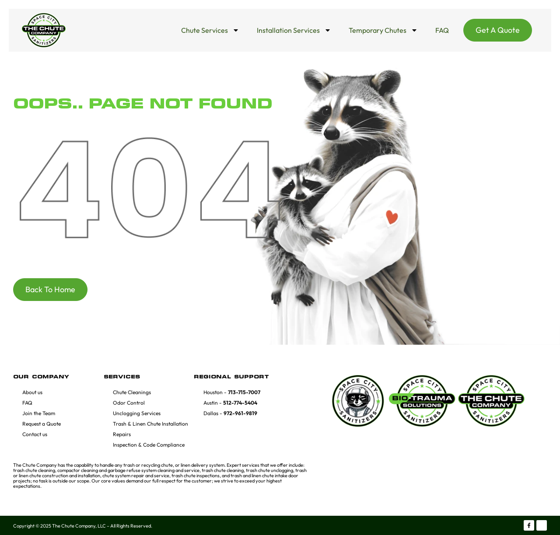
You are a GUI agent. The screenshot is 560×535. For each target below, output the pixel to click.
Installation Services (294, 30)
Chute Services (210, 30)
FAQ (442, 30)
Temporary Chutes (383, 30)
